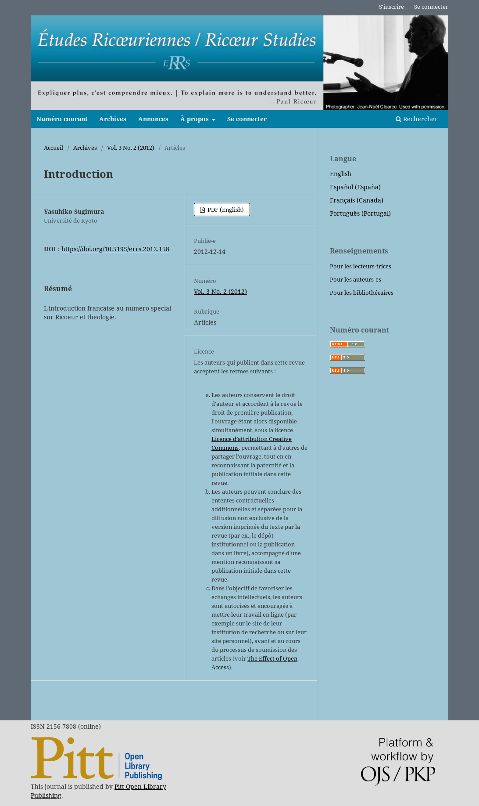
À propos (195, 119)
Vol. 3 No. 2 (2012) (130, 148)
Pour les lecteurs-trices (360, 266)
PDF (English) (225, 209)
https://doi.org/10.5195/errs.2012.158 (115, 249)
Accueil (53, 148)
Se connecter (247, 119)
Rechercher (417, 119)
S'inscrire (391, 7)
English (340, 174)
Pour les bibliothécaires (361, 292)
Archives (112, 119)
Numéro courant (62, 119)
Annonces (153, 119)
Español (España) (355, 187)
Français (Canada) (356, 200)
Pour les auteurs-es (355, 279)
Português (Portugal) (360, 213)
